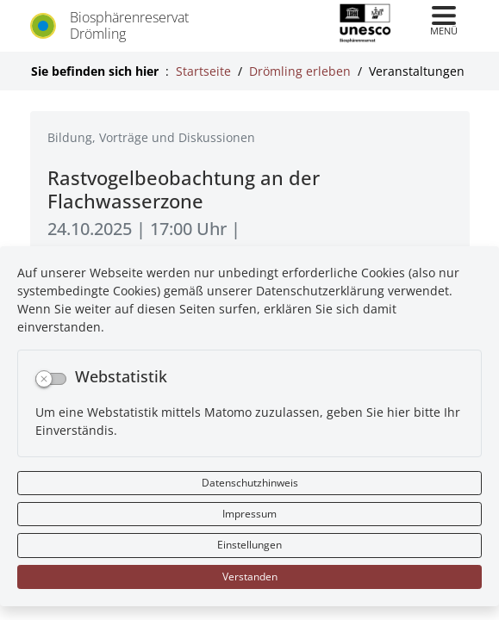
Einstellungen (249, 544)
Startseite (203, 71)
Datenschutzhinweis (250, 482)
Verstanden (250, 576)
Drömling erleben (300, 71)
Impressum (249, 513)
